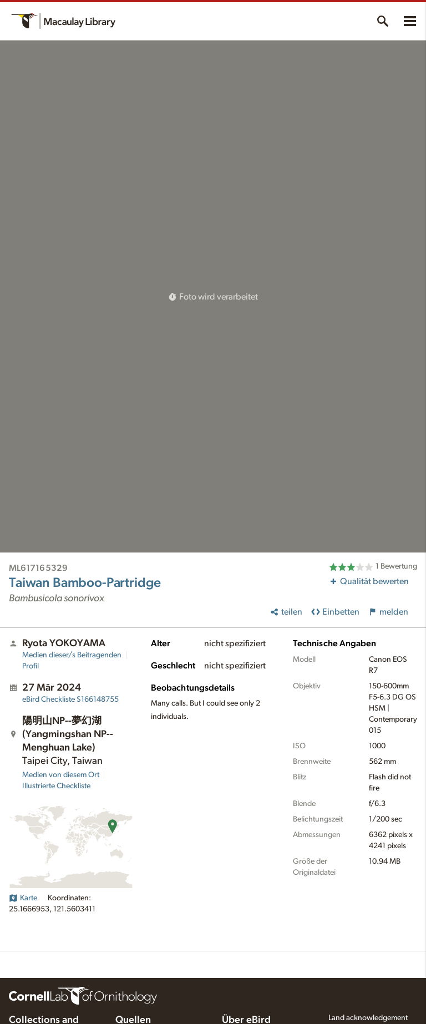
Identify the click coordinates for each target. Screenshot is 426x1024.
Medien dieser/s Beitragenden (71, 655)
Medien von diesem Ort (60, 775)
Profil (30, 666)
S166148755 (70, 699)
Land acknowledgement (368, 1018)
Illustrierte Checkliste (56, 786)
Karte (23, 898)
